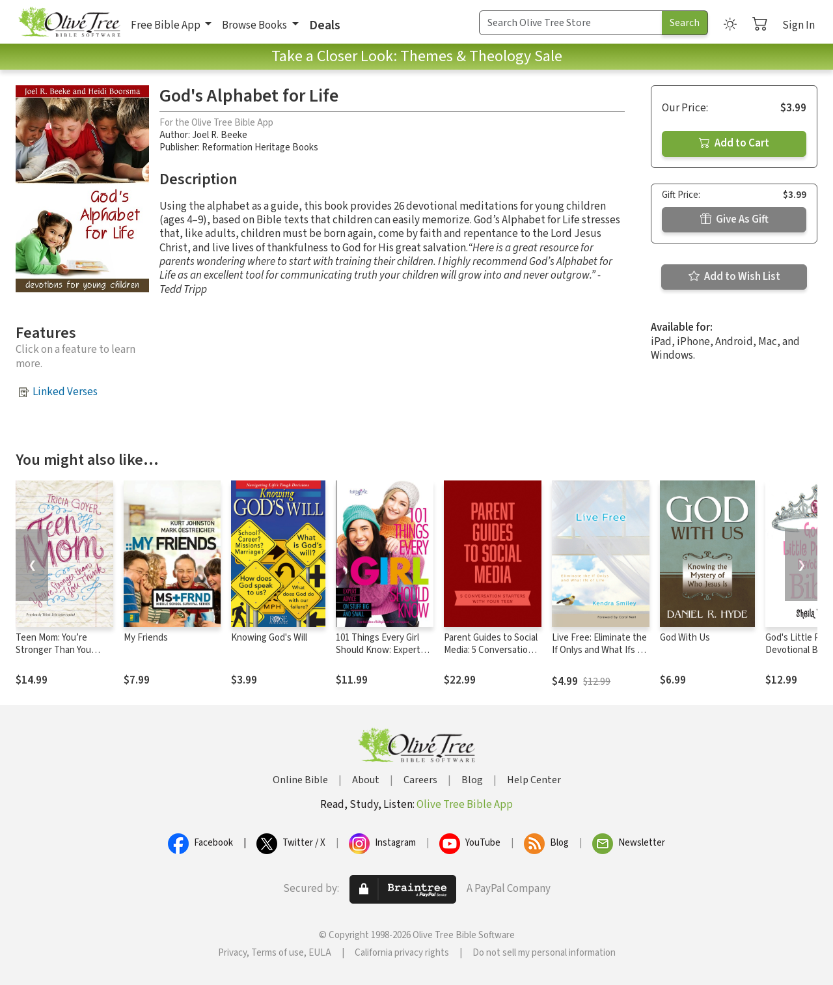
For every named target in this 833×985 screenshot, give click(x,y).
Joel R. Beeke (219, 135)
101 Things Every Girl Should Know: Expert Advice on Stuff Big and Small (383, 656)
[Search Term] (570, 22)
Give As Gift (734, 219)
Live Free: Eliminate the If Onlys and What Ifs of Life (599, 650)
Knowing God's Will (269, 638)
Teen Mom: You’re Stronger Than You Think (53, 650)
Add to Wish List (734, 276)
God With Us (685, 638)
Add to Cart (734, 143)
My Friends (146, 638)
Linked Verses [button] (65, 392)
